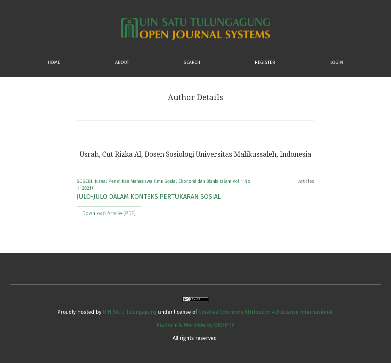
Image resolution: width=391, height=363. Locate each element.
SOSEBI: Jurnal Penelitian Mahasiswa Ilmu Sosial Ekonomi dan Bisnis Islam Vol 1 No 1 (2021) (163, 185)
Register (265, 62)
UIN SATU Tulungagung (130, 312)
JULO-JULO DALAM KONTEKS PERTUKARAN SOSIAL (149, 196)
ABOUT (122, 62)
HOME (54, 62)
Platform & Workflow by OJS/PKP (195, 325)
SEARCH (192, 62)
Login (336, 62)
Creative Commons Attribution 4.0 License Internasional (265, 312)
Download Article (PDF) (109, 213)
